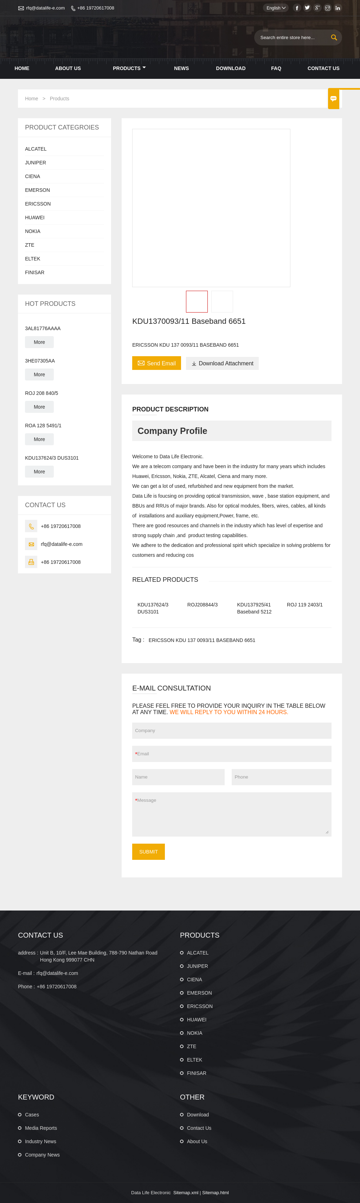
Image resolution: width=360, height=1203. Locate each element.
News (181, 68)
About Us (68, 68)
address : (28, 953)
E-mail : (26, 973)
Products (129, 68)
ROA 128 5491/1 (43, 425)
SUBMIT (148, 852)
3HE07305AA (40, 361)
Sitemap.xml (186, 1192)
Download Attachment (222, 363)
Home (21, 68)
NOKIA (32, 231)
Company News (42, 1155)
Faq (276, 68)
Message (232, 814)
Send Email (156, 362)
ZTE (29, 245)
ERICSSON (38, 204)
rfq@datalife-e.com (45, 8)
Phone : (26, 986)
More (39, 342)
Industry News (40, 1141)
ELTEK (32, 259)
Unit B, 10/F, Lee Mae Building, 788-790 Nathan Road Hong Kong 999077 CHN (99, 956)
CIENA (32, 176)
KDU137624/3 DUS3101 (52, 458)
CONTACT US (40, 935)
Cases (32, 1114)
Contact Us (324, 68)
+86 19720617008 (95, 8)
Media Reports (41, 1128)
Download (231, 68)
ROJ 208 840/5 (41, 393)
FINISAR (34, 272)
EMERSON (37, 190)
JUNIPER (35, 162)
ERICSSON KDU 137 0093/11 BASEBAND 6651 (202, 640)
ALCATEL (35, 149)
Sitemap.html (215, 1192)
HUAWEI (34, 217)
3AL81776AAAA (42, 328)
